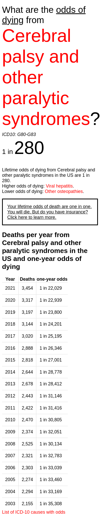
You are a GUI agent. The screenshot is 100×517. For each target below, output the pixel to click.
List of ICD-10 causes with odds (33, 512)
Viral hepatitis (59, 186)
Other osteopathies (64, 191)
